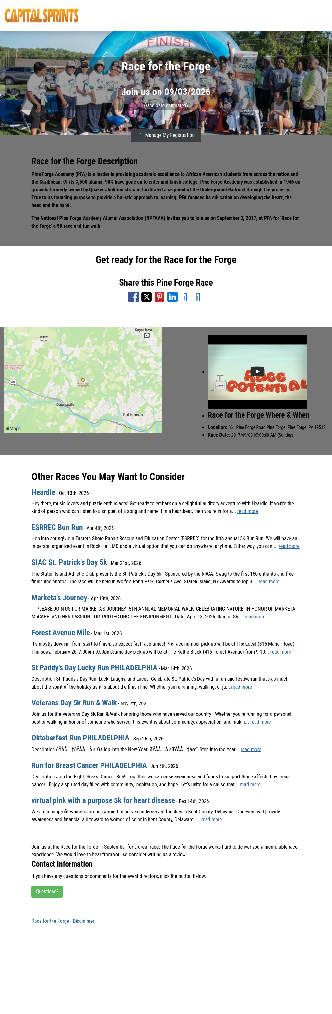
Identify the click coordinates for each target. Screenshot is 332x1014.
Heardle (43, 492)
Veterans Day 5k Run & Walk (74, 702)
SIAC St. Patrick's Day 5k (69, 562)
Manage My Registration (166, 135)
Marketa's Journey (59, 597)
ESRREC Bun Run (57, 527)
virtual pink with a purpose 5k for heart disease (103, 800)
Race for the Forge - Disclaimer (62, 921)
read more (247, 511)
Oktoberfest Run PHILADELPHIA (80, 737)
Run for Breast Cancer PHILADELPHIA (89, 765)
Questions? (47, 891)
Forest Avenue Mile (60, 632)
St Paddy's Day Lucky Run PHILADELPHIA (94, 667)
